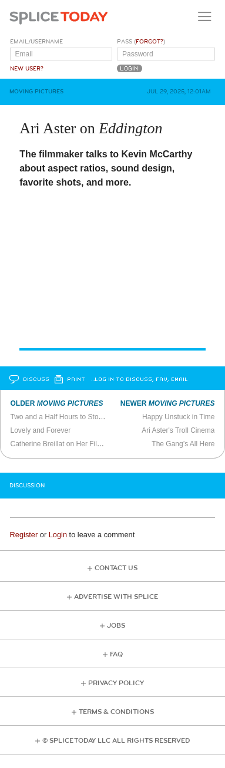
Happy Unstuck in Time (178, 417)
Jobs (116, 625)
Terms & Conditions (116, 712)
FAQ (116, 654)
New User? (26, 68)
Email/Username (36, 41)
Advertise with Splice (116, 596)
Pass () (141, 41)
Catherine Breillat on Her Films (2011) (69, 444)
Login (58, 534)
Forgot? (149, 41)
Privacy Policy (116, 683)
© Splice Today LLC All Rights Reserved (116, 740)
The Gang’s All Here (183, 444)
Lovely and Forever (40, 430)
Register (24, 534)
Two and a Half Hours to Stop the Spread (74, 417)
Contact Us (116, 568)
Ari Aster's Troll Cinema (178, 430)
